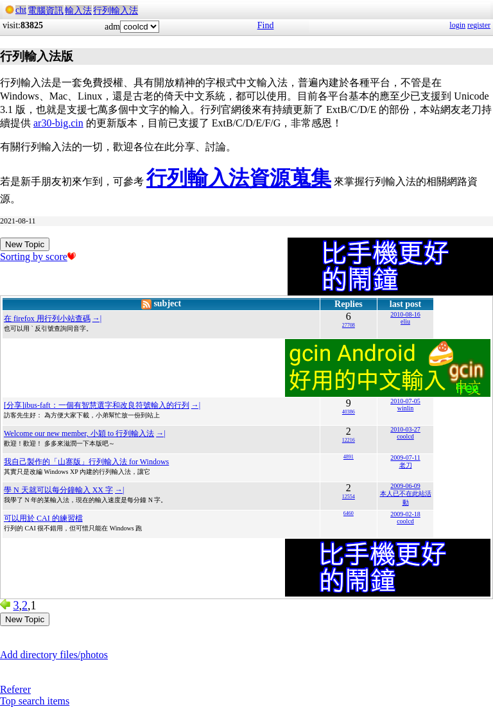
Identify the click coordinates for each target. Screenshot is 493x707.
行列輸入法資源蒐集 (238, 177)
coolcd (405, 436)
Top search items (34, 700)
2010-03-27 (405, 429)
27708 (348, 325)
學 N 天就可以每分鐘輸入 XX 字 (58, 489)
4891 (348, 457)
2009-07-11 (405, 457)
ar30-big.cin (58, 123)
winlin (405, 408)
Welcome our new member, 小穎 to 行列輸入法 (79, 433)
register (478, 25)
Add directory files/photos (54, 654)
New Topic (24, 244)
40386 (348, 412)
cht (20, 10)
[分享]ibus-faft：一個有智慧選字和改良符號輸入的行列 (96, 405)
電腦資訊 (46, 10)
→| (96, 318)
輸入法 (78, 10)
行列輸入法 (115, 10)
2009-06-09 (405, 485)
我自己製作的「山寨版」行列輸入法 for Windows (86, 461)
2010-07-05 (405, 401)
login (457, 25)
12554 (348, 497)
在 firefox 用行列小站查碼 (47, 318)
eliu (405, 321)
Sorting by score (38, 256)
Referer (15, 689)
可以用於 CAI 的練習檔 (43, 518)
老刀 (405, 465)
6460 (348, 513)
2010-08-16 (405, 314)
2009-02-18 (405, 514)
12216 (348, 440)
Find (265, 25)
